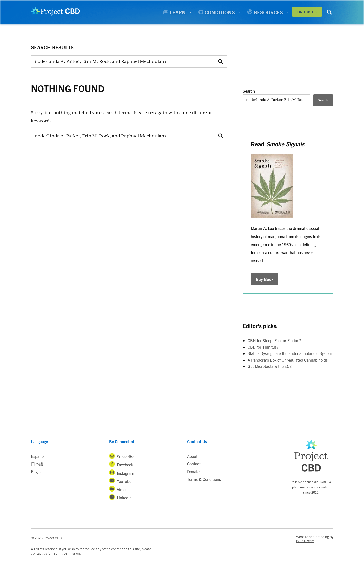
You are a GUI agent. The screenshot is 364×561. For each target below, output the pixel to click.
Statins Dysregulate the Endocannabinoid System (290, 353)
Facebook (121, 464)
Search (249, 90)
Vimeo (118, 489)
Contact (194, 463)
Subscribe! (122, 456)
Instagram (121, 472)
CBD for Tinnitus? (263, 346)
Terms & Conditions (204, 479)
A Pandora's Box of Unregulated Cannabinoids (288, 359)
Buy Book (264, 279)
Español (38, 456)
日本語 (37, 463)
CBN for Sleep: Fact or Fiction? (274, 340)
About (192, 456)
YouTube (120, 481)
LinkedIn (120, 497)
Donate (193, 471)
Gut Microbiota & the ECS (270, 366)
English (37, 471)
